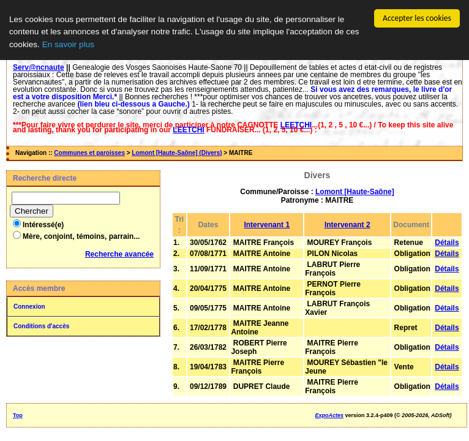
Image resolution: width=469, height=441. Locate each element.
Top (18, 415)
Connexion (29, 306)
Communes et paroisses (89, 152)
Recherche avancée (119, 254)
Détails (447, 242)
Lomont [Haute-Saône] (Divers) (177, 152)
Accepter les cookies (417, 18)
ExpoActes (329, 415)
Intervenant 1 (267, 225)
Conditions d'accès (41, 326)
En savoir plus (68, 44)
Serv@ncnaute (38, 67)
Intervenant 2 (347, 225)
